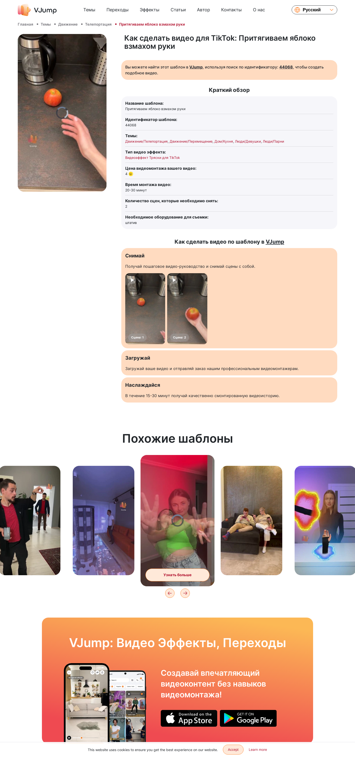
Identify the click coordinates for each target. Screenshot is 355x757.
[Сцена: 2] (187, 308)
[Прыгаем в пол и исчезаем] (86, 703)
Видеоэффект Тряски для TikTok (152, 157)
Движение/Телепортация (146, 141)
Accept (233, 750)
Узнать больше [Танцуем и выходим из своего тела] (177, 574)
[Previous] (170, 593)
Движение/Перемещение (191, 141)
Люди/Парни (273, 141)
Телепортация (98, 24)
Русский (312, 9)
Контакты (231, 9)
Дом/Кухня (223, 141)
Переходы (117, 9)
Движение (68, 24)
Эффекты (150, 9)
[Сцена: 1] (145, 308)
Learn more (258, 749)
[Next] (185, 593)
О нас (259, 9)
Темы (89, 9)
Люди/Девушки (248, 141)
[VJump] (37, 10)
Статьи (178, 9)
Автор (203, 9)
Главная (25, 24)
